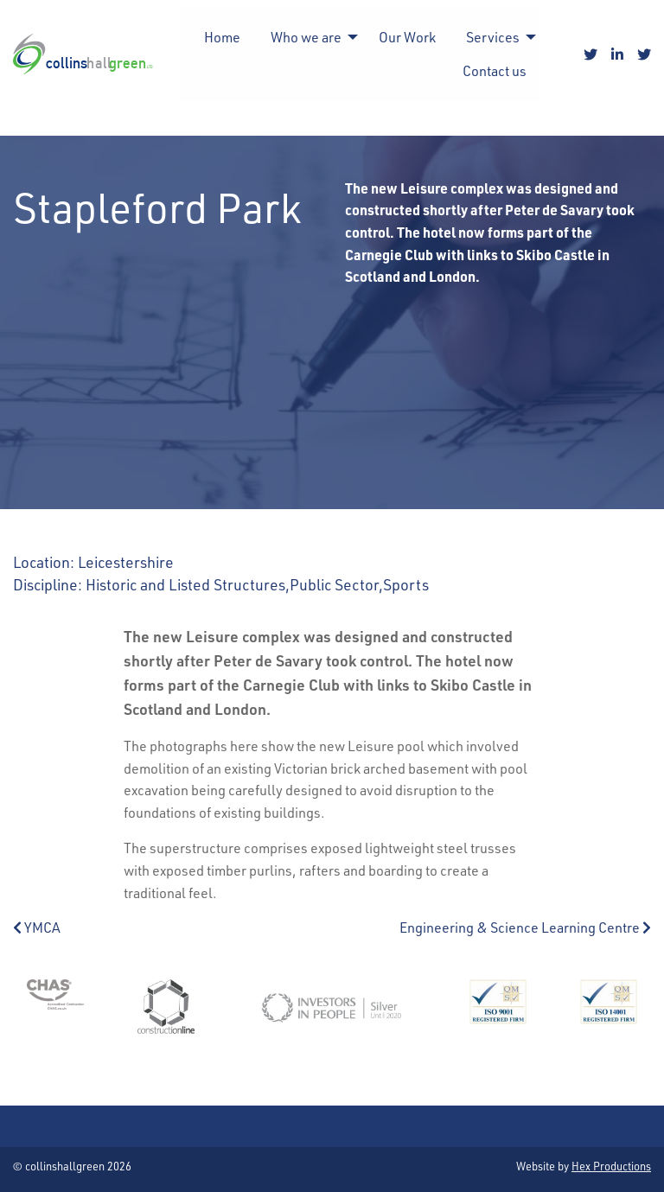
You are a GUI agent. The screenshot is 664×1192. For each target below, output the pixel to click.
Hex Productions (611, 1165)
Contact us (495, 70)
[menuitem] (222, 37)
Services (493, 37)
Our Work (407, 37)
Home (222, 37)
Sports (406, 584)
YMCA (37, 927)
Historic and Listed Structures (185, 584)
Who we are (306, 37)
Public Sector (334, 584)
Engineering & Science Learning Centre (525, 927)
